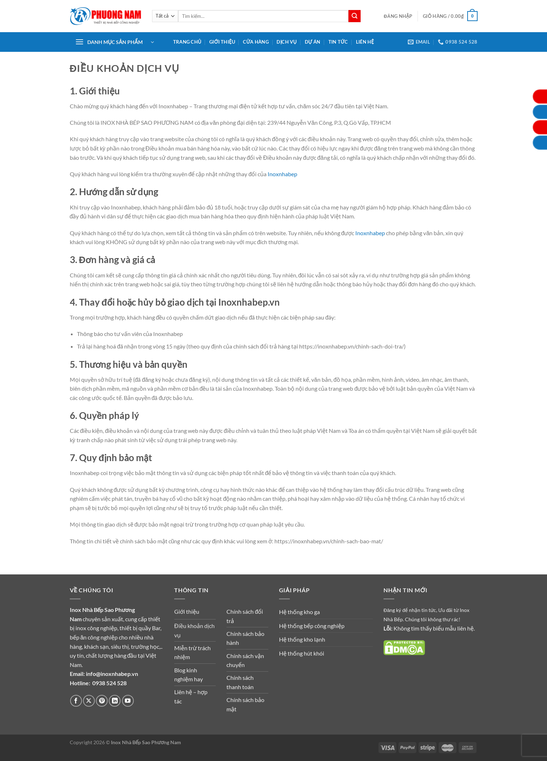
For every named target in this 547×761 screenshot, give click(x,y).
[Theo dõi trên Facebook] (76, 701)
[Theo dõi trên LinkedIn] (115, 701)
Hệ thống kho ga (299, 611)
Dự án (313, 42)
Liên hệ (365, 42)
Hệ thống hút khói (301, 653)
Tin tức (338, 42)
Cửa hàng (256, 42)
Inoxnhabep (282, 174)
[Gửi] (354, 16)
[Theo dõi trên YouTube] (128, 701)
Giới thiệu (222, 42)
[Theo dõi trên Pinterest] (102, 701)
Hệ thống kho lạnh (302, 639)
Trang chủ (187, 42)
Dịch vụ (287, 42)
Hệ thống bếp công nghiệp (312, 625)
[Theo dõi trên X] (89, 701)
